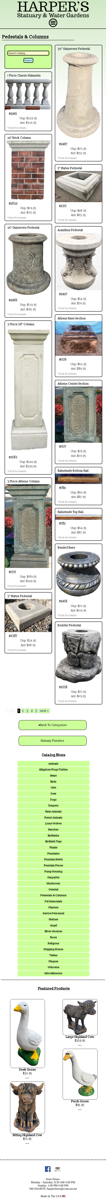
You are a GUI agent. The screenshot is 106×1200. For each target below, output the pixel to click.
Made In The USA (53, 1196)
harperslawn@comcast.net (62, 1188)
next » (44, 711)
